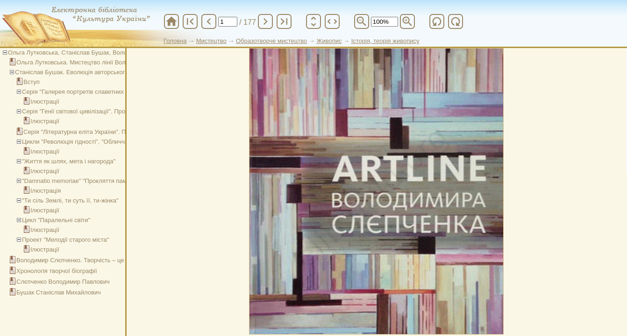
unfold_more (313, 21)
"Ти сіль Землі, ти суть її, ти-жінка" (70, 200)
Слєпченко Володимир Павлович (63, 281)
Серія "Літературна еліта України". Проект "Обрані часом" (104, 131)
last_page (284, 21)
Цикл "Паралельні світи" (56, 220)
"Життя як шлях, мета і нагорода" (68, 161)
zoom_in (407, 21)
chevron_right (265, 21)
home (171, 21)
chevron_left (208, 21)
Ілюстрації (44, 101)
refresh (436, 21)
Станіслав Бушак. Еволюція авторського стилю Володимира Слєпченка (115, 72)
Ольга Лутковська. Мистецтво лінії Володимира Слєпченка (99, 62)
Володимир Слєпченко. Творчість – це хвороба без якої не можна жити (116, 260)
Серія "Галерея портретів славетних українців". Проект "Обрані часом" (121, 91)
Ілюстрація (45, 190)
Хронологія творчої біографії (56, 270)
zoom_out (361, 21)
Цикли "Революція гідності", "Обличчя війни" (84, 141)
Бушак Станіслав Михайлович (58, 292)
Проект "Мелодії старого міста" (65, 239)
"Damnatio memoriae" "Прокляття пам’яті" (80, 180)
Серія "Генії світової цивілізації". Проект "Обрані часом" (100, 111)
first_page (190, 21)
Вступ (31, 81)
